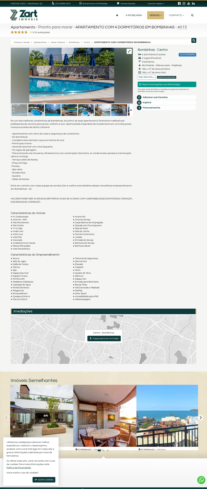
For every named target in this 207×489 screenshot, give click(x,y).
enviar (188, 187)
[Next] (200, 417)
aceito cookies (44, 479)
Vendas (156, 15)
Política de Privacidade (19, 468)
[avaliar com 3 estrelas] (19, 32)
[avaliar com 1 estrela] (12, 32)
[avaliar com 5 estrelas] (26, 32)
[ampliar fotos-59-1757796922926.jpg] (62, 76)
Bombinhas (146, 49)
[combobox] (145, 180)
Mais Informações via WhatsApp (159, 84)
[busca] (192, 15)
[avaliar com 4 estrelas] (22, 32)
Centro (162, 49)
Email (142, 164)
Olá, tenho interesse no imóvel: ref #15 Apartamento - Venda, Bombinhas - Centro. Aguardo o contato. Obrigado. (167, 143)
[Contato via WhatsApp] (201, 480)
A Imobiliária (134, 15)
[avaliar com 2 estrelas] (15, 32)
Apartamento (23, 27)
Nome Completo (148, 153)
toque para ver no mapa (104, 338)
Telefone (144, 176)
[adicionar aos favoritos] (67, 445)
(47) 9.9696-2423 (62, 4)
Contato (176, 15)
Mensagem (145, 135)
